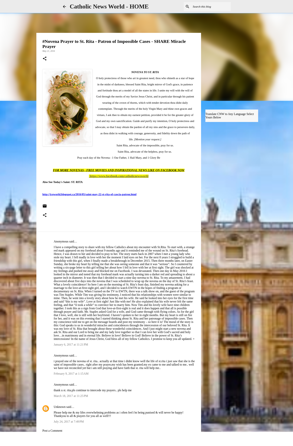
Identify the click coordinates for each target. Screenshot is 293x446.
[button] (44, 59)
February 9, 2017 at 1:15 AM (71, 373)
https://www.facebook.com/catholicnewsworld (119, 176)
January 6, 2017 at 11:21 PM (71, 344)
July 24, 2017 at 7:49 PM (69, 421)
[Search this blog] (211, 6)
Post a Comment (52, 430)
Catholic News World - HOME (109, 6)
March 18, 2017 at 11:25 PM (71, 395)
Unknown (60, 406)
